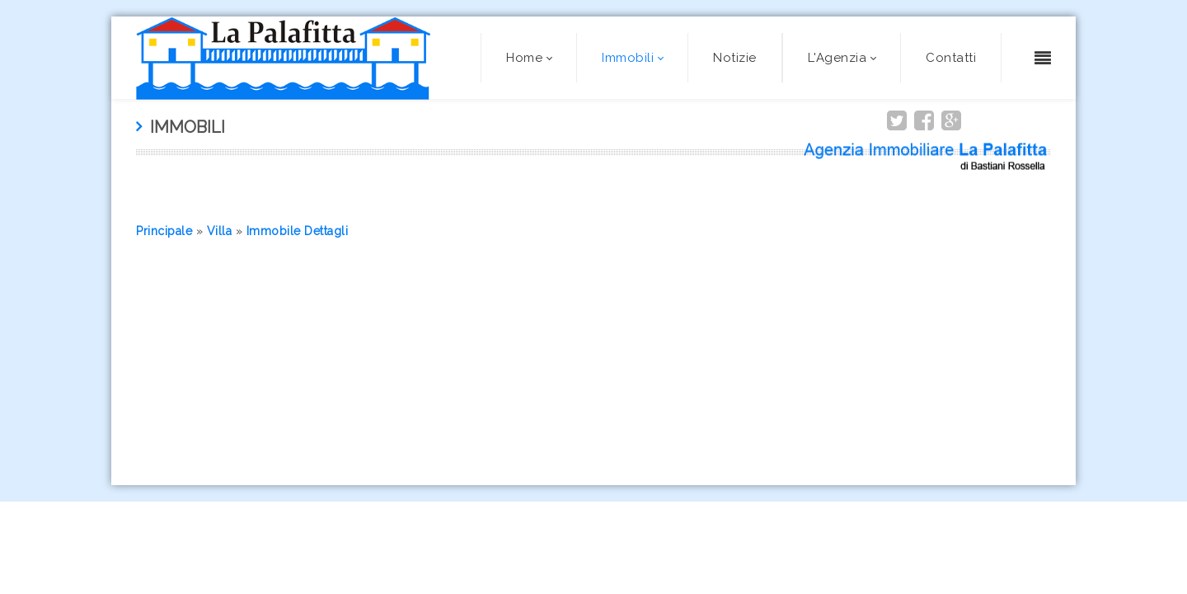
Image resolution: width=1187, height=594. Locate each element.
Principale (164, 231)
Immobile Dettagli (297, 231)
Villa (219, 231)
